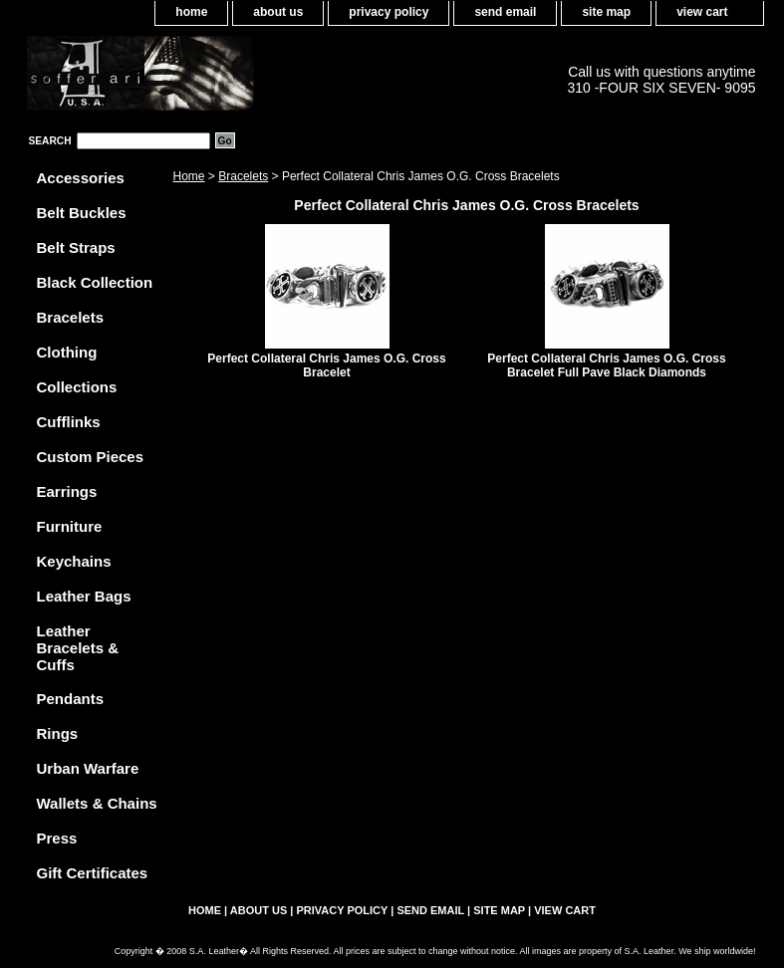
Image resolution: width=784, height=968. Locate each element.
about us (278, 12)
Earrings (67, 491)
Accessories (81, 177)
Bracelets (243, 176)
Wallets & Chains (97, 803)
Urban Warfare (88, 768)
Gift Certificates (92, 872)
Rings (58, 733)
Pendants (71, 698)
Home (189, 176)
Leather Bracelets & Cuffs (78, 647)
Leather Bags (84, 596)
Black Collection (95, 282)
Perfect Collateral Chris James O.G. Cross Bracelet (326, 365)
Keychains (74, 561)
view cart (701, 12)
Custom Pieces (90, 456)
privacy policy (388, 12)
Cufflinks (69, 421)
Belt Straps (76, 247)
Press (57, 838)
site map (606, 12)
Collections (77, 386)
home (191, 12)
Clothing (67, 352)
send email (505, 12)
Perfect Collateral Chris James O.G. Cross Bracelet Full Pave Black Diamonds (606, 365)
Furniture (70, 526)
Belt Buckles (82, 212)
